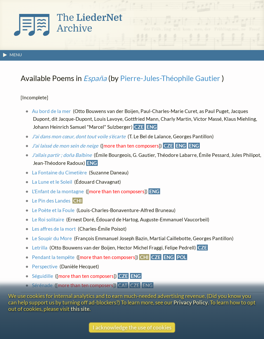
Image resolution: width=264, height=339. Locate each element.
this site (80, 308)
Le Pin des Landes (51, 201)
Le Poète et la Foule (53, 210)
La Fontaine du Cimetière (59, 172)
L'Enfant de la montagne (58, 191)
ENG (152, 127)
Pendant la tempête (53, 257)
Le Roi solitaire (48, 219)
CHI (77, 201)
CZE (139, 127)
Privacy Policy (191, 302)
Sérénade (42, 285)
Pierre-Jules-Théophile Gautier (170, 78)
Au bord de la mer (51, 111)
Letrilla (39, 248)
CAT (122, 285)
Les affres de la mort (54, 229)
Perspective (44, 266)
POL (181, 257)
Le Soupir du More (52, 238)
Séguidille (42, 276)
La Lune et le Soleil (52, 182)
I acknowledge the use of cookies (132, 327)
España (95, 78)
